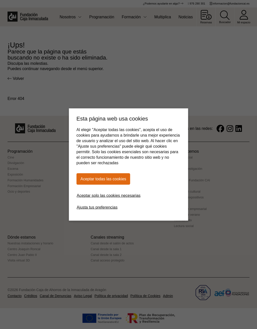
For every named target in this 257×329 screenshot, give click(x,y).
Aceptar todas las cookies (103, 179)
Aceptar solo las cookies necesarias (109, 195)
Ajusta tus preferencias (97, 207)
